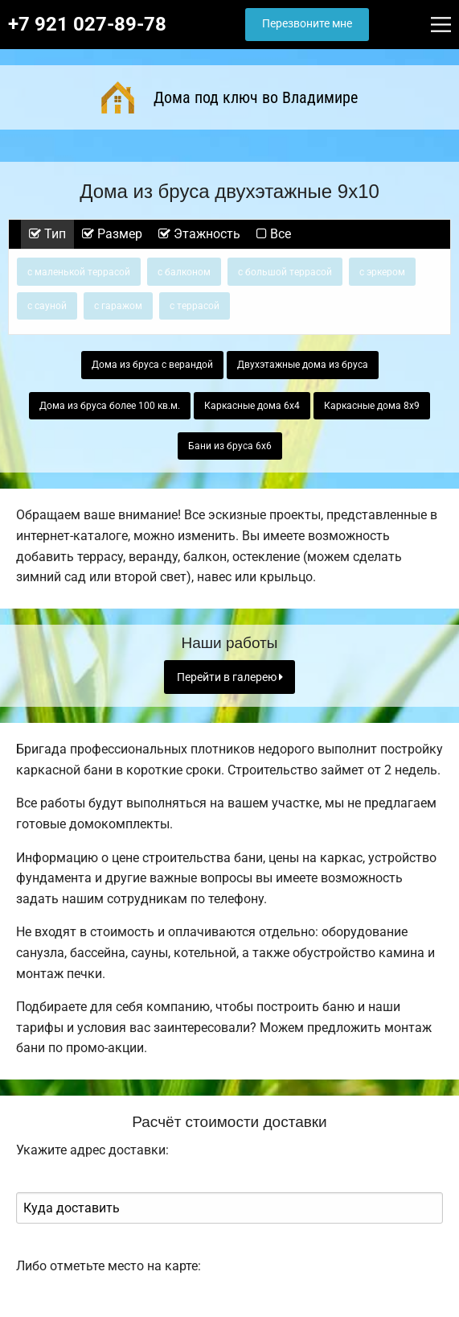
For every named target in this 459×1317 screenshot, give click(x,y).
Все (273, 234)
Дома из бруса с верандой (152, 364)
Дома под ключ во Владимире (230, 97)
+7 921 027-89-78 (87, 24)
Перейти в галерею (230, 677)
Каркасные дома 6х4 (252, 405)
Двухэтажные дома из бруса (302, 364)
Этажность (199, 234)
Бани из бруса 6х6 (230, 446)
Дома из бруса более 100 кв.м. (109, 405)
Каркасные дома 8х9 (372, 405)
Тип (47, 234)
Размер (112, 234)
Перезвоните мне (307, 24)
